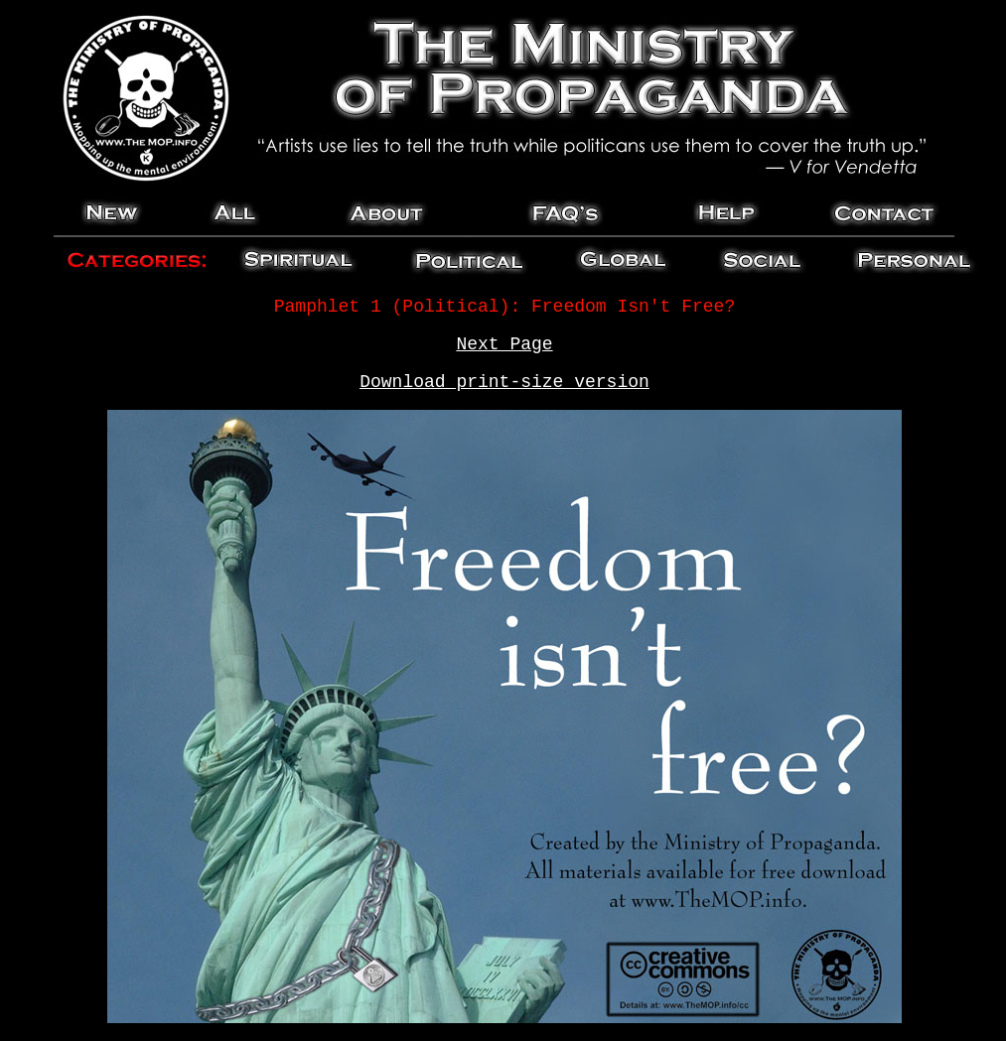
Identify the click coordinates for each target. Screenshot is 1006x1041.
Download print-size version (504, 382)
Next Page (504, 344)
